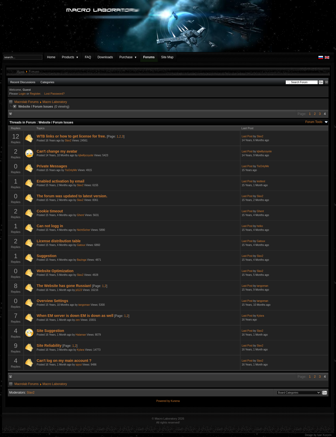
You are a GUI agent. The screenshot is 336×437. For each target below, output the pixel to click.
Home (51, 57)
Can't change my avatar (57, 151)
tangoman (262, 285)
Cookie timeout (50, 211)
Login (22, 93)
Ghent (80, 215)
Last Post (247, 136)
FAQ (88, 57)
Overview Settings (52, 301)
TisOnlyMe (71, 170)
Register (35, 93)
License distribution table (59, 241)
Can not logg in (50, 226)
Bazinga (81, 259)
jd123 (79, 290)
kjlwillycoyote (85, 155)
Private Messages (52, 166)
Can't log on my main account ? (64, 360)
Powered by (163, 401)
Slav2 (68, 140)
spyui (78, 364)
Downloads (105, 57)
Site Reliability (49, 345)
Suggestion (46, 256)
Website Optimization (55, 271)
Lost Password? (54, 93)
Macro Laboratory (55, 102)
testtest (261, 181)
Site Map (167, 57)
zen (78, 319)
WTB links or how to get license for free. (71, 136)
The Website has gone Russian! (64, 286)
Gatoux (81, 245)
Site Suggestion (50, 331)
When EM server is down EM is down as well (75, 316)
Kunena (175, 401)
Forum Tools (314, 122)
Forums (149, 57)
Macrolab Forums (27, 102)
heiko (260, 226)
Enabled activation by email (60, 181)
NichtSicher (83, 230)
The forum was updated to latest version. (72, 196)
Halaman (81, 334)
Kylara (260, 315)
